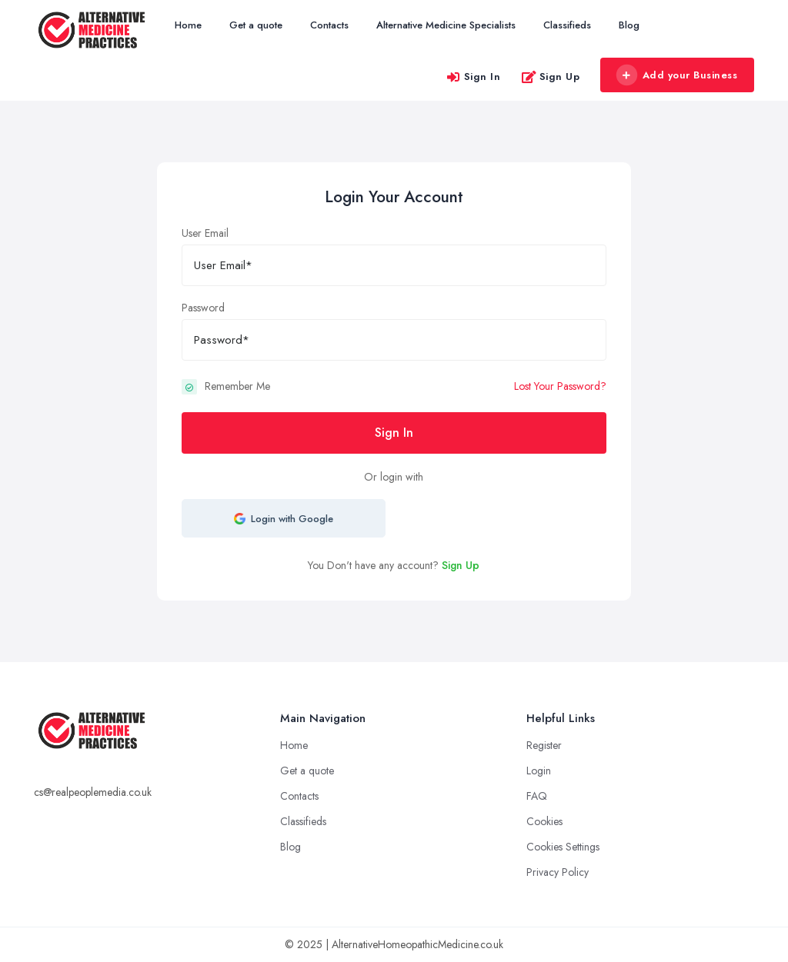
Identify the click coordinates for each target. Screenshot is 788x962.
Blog (629, 25)
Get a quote (255, 25)
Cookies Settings (562, 846)
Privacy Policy (557, 872)
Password (203, 307)
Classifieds (567, 25)
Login (538, 770)
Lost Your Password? (560, 386)
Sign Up (550, 76)
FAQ (536, 796)
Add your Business (676, 75)
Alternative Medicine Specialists (446, 25)
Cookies (544, 821)
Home (188, 25)
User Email (205, 233)
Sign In (473, 76)
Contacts (329, 25)
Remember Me (237, 386)
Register (544, 745)
